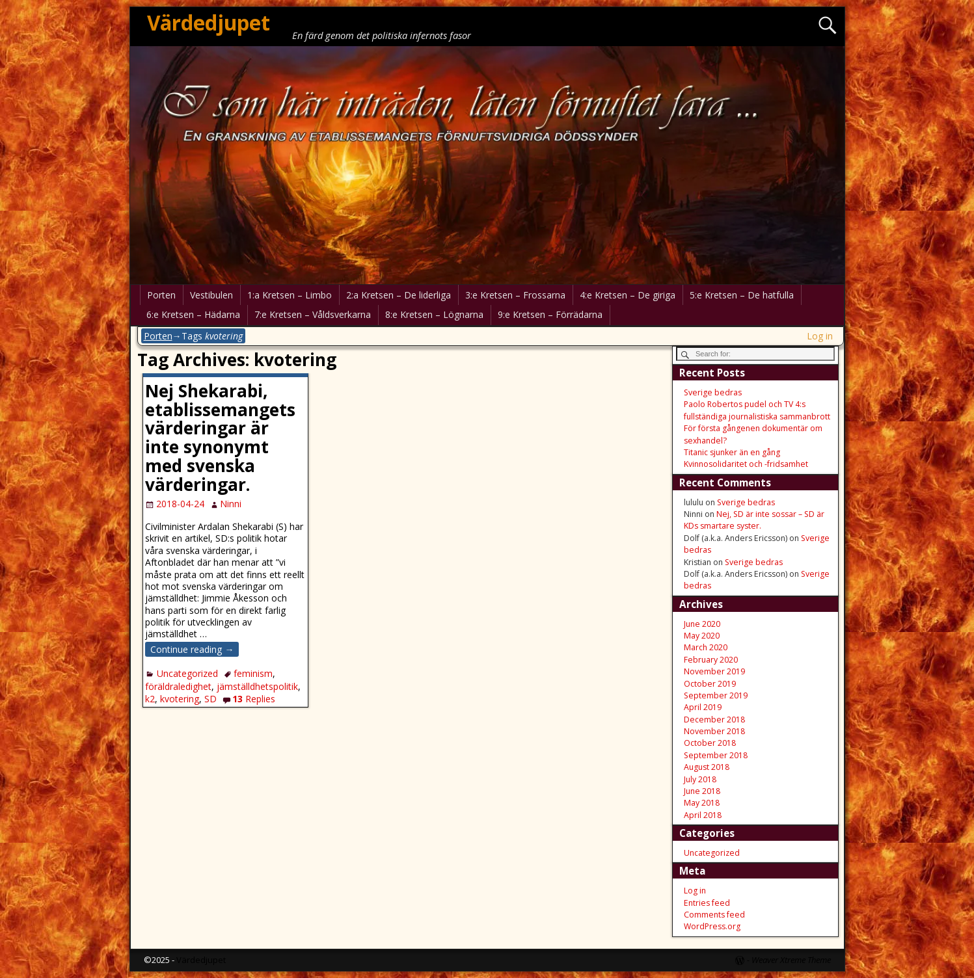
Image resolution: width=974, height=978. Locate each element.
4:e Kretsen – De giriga (627, 295)
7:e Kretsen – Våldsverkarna (312, 314)
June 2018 (702, 791)
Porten (161, 295)
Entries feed (707, 902)
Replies (253, 699)
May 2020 (702, 635)
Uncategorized (187, 673)
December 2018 (714, 719)
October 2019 (710, 683)
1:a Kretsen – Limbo (289, 295)
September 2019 (716, 695)
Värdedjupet (208, 22)
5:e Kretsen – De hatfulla (742, 295)
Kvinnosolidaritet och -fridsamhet (746, 463)
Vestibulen (211, 295)
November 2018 (714, 731)
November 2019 (714, 671)
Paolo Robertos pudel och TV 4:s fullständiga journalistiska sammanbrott (757, 410)
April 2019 (703, 707)
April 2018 (703, 815)
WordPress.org (712, 926)
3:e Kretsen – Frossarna (515, 295)
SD (210, 699)
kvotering (179, 699)
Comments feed (714, 914)
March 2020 (705, 647)
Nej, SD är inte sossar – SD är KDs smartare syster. (754, 520)
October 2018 (710, 742)
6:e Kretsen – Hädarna (193, 314)
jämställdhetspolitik (257, 686)
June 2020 (702, 623)
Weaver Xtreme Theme (791, 960)
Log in (820, 336)
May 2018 (702, 802)
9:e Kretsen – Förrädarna (550, 314)
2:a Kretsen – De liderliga (398, 295)
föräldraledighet (178, 686)
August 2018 (706, 767)
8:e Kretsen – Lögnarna (434, 314)
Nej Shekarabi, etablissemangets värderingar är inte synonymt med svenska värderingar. (220, 437)
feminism (253, 673)
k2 (150, 699)
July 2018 (700, 779)
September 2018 (716, 755)
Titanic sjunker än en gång (732, 452)
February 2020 (711, 659)
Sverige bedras (713, 392)
